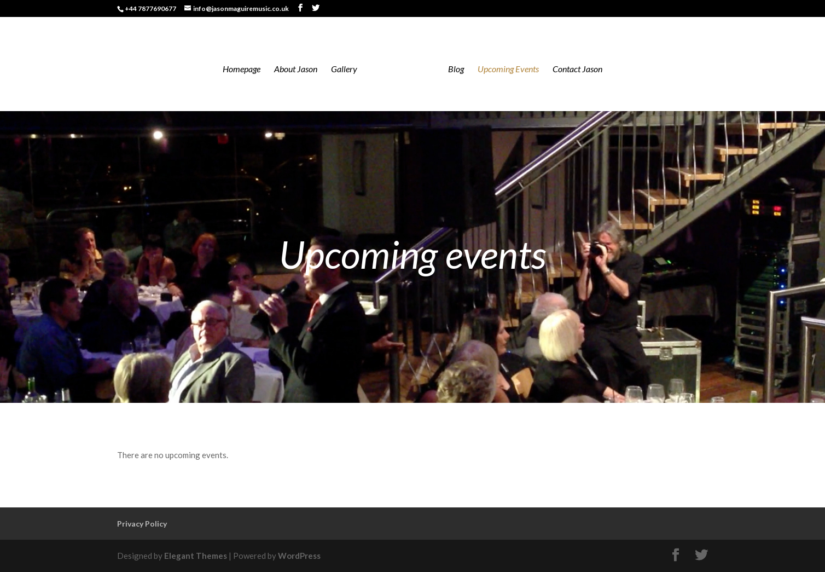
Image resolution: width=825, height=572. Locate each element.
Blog (456, 69)
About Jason (295, 69)
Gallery (344, 69)
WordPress (299, 556)
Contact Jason (577, 69)
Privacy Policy (142, 523)
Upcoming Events (508, 69)
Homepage (241, 69)
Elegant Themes (195, 556)
